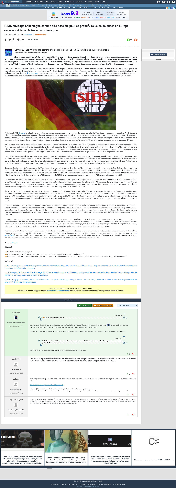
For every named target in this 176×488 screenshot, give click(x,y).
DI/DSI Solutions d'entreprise (20, 5)
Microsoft (49, 5)
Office (92, 5)
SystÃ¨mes (107, 5)
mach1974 (16, 363)
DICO (113, 8)
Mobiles (99, 5)
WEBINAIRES (61, 8)
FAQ (46, 2)
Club (103, 2)
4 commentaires (40, 36)
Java (55, 5)
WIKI (108, 8)
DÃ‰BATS (102, 8)
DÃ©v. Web (62, 5)
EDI (70, 5)
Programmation (77, 5)
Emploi (79, 2)
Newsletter (69, 2)
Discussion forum (158, 55)
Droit (96, 2)
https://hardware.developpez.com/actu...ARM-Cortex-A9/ (46, 389)
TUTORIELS (47, 8)
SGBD (86, 5)
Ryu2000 (16, 317)
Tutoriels (39, 2)
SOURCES (94, 8)
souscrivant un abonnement (57, 292)
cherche (22, 135)
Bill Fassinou (27, 36)
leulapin (16, 383)
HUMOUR (120, 8)
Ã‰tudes (88, 2)
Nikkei (14, 244)
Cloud (33, 5)
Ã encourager (32, 75)
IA (38, 5)
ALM (42, 5)
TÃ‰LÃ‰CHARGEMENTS (81, 8)
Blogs (53, 2)
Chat (60, 2)
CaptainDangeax (16, 404)
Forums (29, 2)
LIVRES (69, 8)
